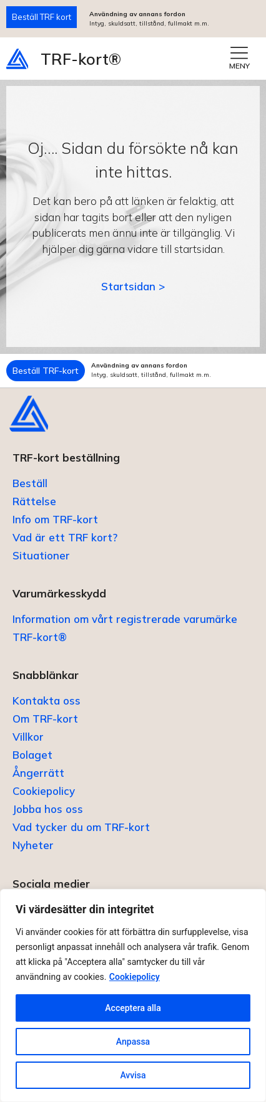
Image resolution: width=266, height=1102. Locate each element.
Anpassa (133, 1042)
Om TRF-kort (45, 718)
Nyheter (33, 845)
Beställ (29, 483)
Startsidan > (133, 286)
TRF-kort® (81, 59)
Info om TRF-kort (55, 519)
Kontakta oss (46, 700)
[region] (133, 995)
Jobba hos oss (47, 808)
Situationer (41, 555)
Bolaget (32, 754)
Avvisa (132, 1075)
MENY (239, 65)
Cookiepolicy (134, 977)
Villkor (28, 736)
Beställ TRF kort (41, 17)
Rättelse (34, 501)
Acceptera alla (132, 1008)
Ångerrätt (38, 772)
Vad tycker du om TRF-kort (81, 827)
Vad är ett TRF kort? (64, 537)
